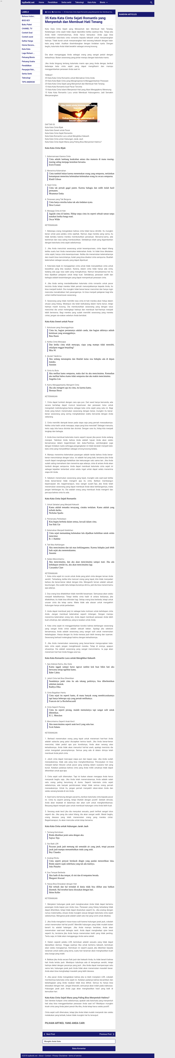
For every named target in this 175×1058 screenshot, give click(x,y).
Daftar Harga (27, 41)
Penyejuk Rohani (29, 69)
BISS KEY (26, 20)
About (41, 1056)
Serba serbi (66, 2)
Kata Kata (92, 2)
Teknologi (79, 2)
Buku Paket (27, 24)
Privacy (55, 1056)
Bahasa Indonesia (29, 16)
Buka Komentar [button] (79, 1048)
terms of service (75, 1056)
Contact (48, 1056)
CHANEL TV (27, 28)
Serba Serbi (27, 74)
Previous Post (106, 1034)
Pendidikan (53, 2)
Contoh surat (27, 37)
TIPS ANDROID (28, 82)
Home (41, 2)
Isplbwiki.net (28, 2)
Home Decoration (29, 45)
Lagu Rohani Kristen (30, 53)
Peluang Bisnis (28, 57)
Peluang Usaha (28, 61)
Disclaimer (63, 1056)
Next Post (50, 1034)
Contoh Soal (27, 33)
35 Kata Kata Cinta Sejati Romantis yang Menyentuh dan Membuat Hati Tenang (75, 20)
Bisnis (104, 2)
